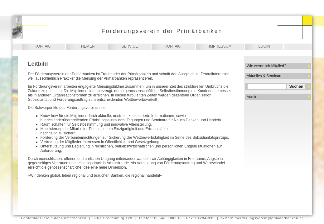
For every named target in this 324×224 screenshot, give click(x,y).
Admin (252, 97)
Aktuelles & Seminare (265, 76)
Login (264, 46)
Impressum (220, 46)
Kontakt (43, 46)
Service (129, 46)
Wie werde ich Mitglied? (266, 66)
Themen (87, 46)
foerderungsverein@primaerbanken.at (269, 218)
